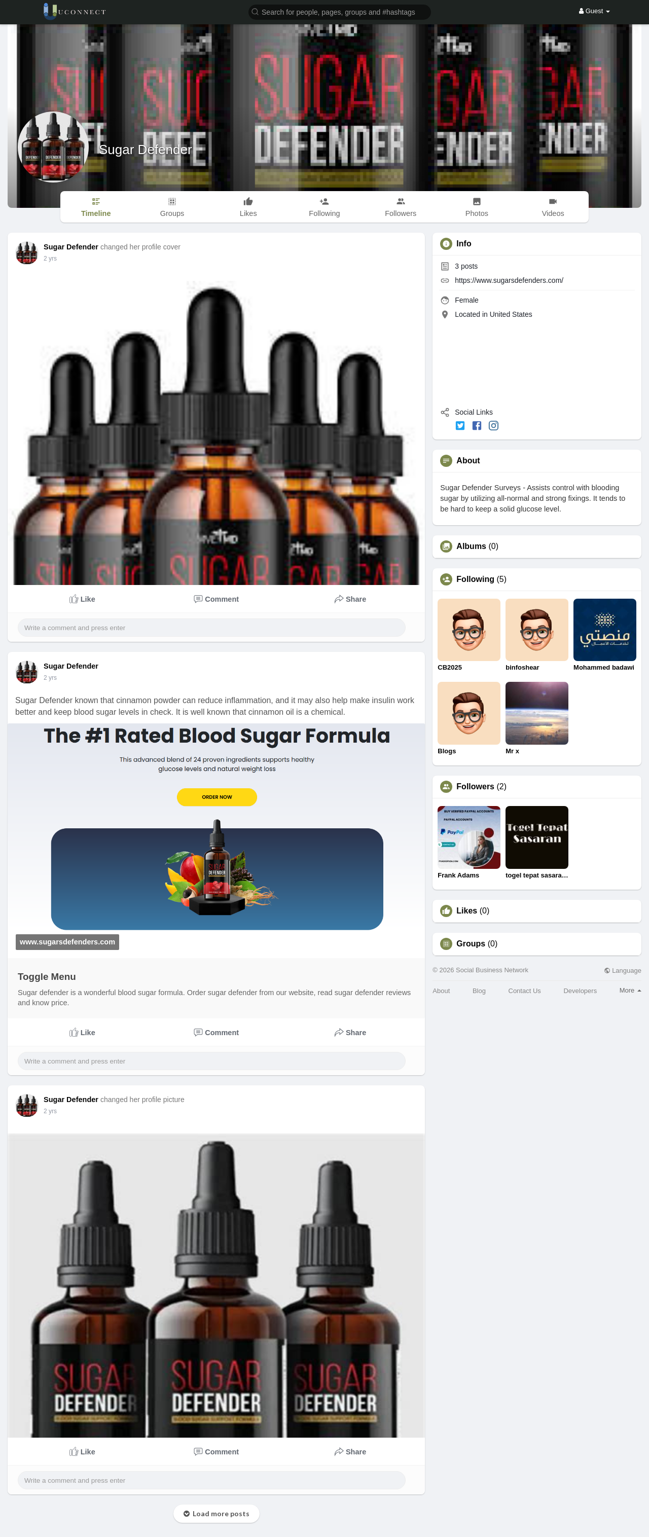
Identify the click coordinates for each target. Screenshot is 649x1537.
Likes (466, 911)
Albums (471, 546)
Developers (580, 990)
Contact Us (525, 990)
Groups (470, 944)
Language (622, 970)
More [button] (630, 990)
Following (475, 579)
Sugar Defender (145, 149)
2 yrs (50, 258)
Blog (479, 990)
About (441, 990)
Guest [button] (594, 11)
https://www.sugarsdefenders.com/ (509, 280)
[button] (340, 11)
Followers (475, 787)
